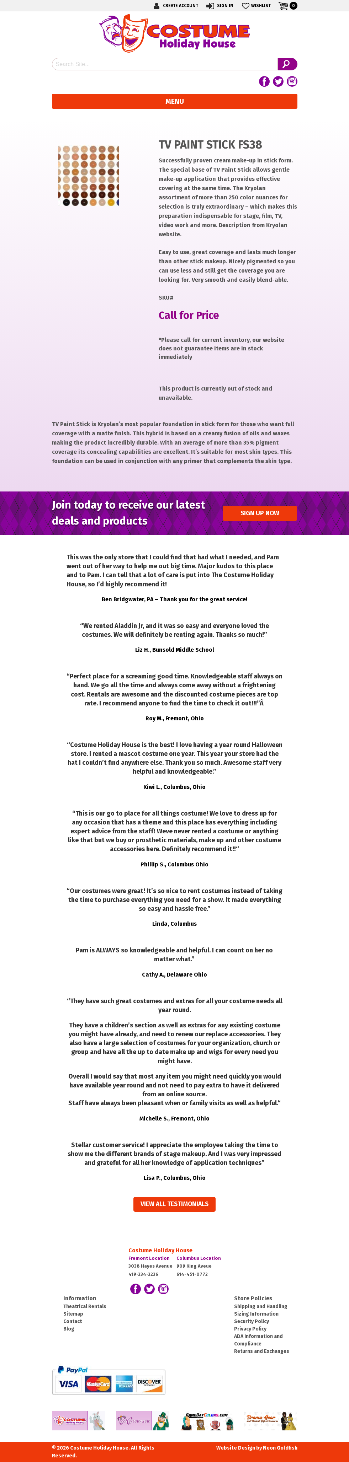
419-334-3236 (143, 1274)
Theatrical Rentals (84, 1307)
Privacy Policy (250, 1329)
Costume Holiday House (160, 1250)
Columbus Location (198, 1258)
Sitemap (73, 1314)
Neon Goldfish (280, 1448)
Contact (72, 1321)
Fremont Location (149, 1258)
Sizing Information (256, 1314)
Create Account (174, 5)
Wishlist (255, 5)
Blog (68, 1329)
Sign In (219, 5)
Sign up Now (259, 513)
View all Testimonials (174, 1204)
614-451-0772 (192, 1274)
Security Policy (251, 1321)
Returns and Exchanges (261, 1351)
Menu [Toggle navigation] (174, 101)
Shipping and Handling (260, 1307)
